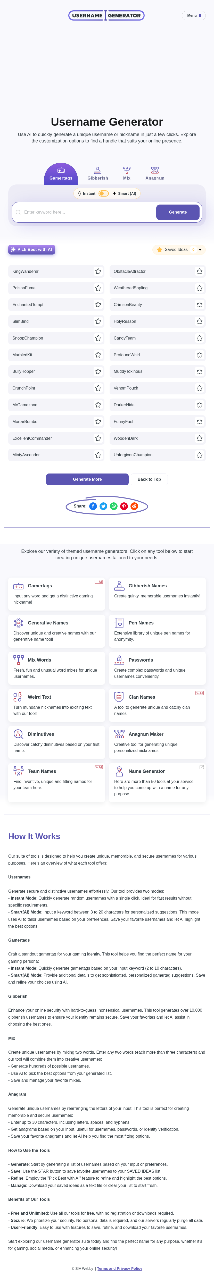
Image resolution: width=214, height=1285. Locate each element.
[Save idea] (98, 271)
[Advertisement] (107, 67)
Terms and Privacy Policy (119, 1268)
